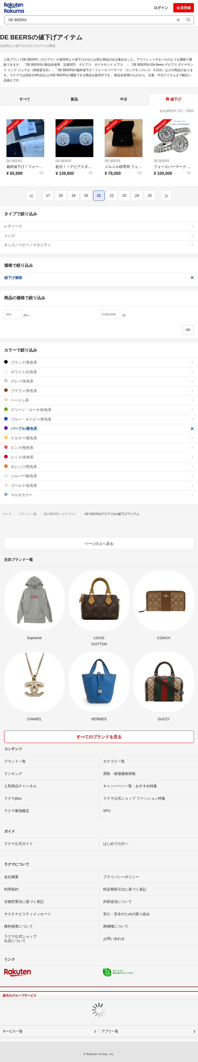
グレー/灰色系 (99, 381)
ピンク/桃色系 (99, 447)
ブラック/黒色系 (99, 362)
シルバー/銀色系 (99, 476)
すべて (24, 99)
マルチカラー (99, 495)
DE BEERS (14, 161)
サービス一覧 (13, 1031)
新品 (74, 99)
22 (112, 195)
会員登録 (183, 8)
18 (61, 195)
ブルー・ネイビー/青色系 (99, 419)
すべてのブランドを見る (99, 737)
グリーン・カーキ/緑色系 (99, 409)
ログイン (161, 8)
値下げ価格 (99, 278)
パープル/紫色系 (99, 428)
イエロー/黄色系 (99, 438)
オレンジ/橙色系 (99, 466)
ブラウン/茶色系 (99, 390)
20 (86, 195)
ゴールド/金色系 (99, 485)
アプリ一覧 (110, 1031)
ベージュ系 (99, 400)
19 (73, 195)
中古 (123, 99)
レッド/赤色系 (99, 457)
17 (48, 195)
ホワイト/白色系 (99, 372)
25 (150, 195)
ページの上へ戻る (99, 544)
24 (137, 195)
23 (124, 195)
